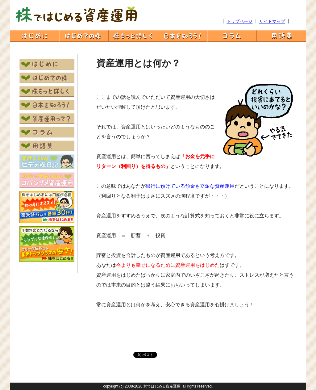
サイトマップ (272, 21)
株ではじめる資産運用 (162, 386)
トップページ (239, 21)
